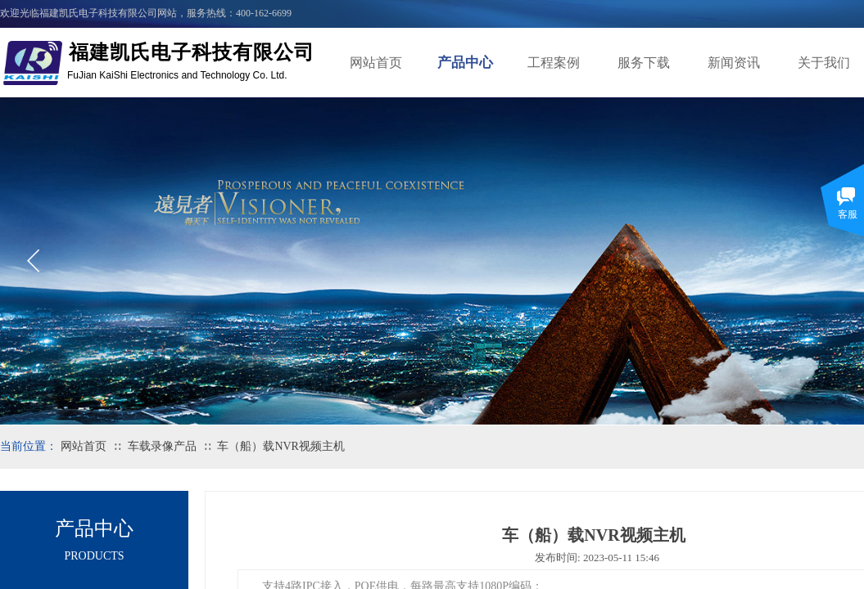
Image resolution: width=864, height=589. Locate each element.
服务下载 (643, 63)
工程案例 (553, 63)
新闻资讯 (734, 63)
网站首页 (376, 63)
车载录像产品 (162, 446)
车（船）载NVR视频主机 (281, 446)
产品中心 (465, 62)
